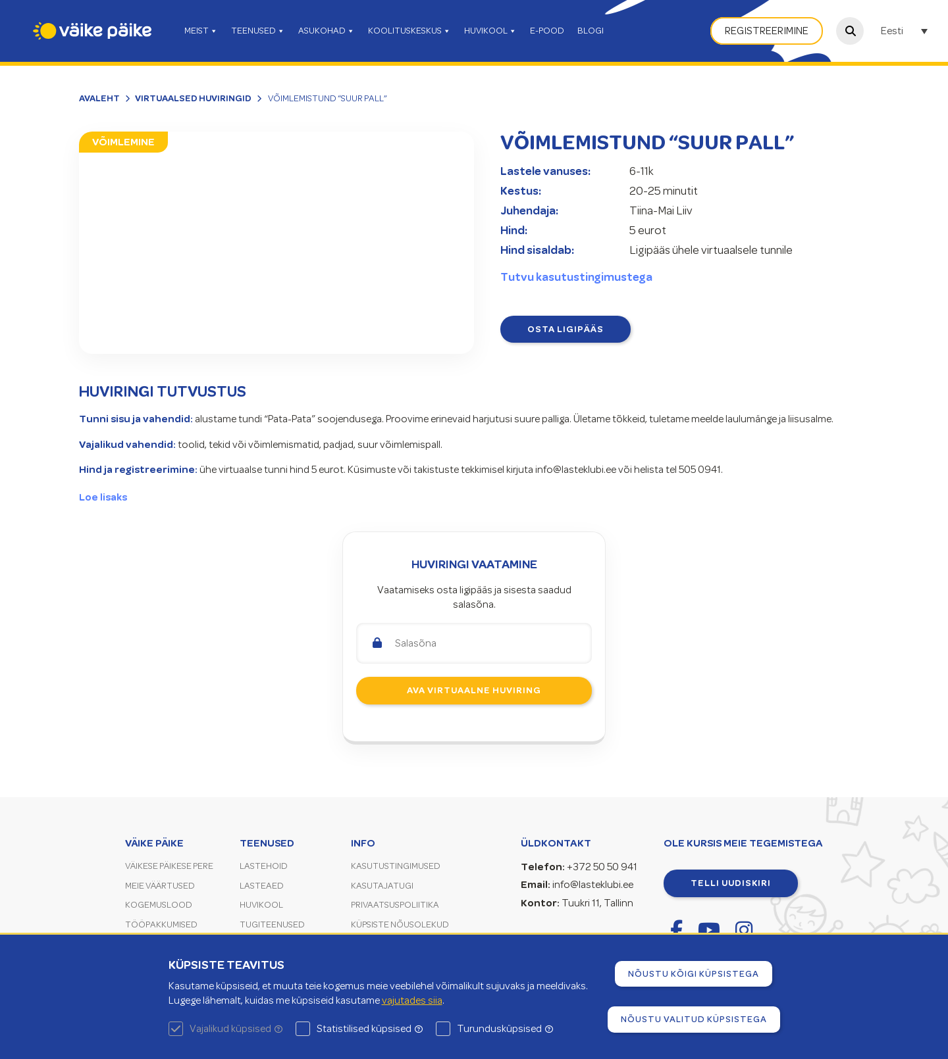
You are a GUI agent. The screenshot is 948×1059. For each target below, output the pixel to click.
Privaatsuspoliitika (395, 905)
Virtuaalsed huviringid (193, 98)
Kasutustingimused (395, 866)
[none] (906, 30)
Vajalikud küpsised (236, 1029)
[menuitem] (906, 30)
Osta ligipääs (565, 329)
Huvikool (261, 905)
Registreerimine (766, 31)
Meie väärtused (160, 886)
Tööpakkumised (161, 924)
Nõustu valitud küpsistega (694, 1019)
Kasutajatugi (382, 886)
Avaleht (99, 98)
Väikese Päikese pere (169, 866)
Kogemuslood (158, 905)
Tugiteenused (272, 924)
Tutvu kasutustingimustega (576, 276)
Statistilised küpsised (370, 1029)
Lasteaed (262, 886)
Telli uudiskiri (731, 882)
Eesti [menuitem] (892, 31)
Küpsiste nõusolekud (400, 924)
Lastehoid (264, 866)
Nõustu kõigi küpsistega (693, 973)
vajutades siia (412, 1000)
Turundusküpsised (505, 1029)
